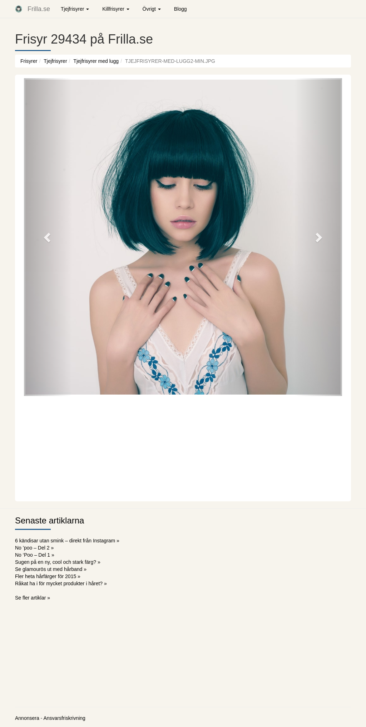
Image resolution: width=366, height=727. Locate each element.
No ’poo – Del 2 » (34, 548)
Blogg (180, 9)
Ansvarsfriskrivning (64, 718)
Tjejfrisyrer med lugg (96, 61)
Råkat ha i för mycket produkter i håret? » (61, 583)
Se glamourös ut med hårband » (50, 569)
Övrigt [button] (152, 9)
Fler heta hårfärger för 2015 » (47, 576)
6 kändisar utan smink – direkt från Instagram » (67, 540)
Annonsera (27, 718)
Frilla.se (39, 8)
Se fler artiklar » (32, 598)
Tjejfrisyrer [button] (75, 9)
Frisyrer (28, 61)
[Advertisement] (183, 448)
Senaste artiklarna (49, 520)
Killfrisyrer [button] (115, 9)
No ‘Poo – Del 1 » (34, 555)
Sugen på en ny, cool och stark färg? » (57, 562)
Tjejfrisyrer (55, 61)
